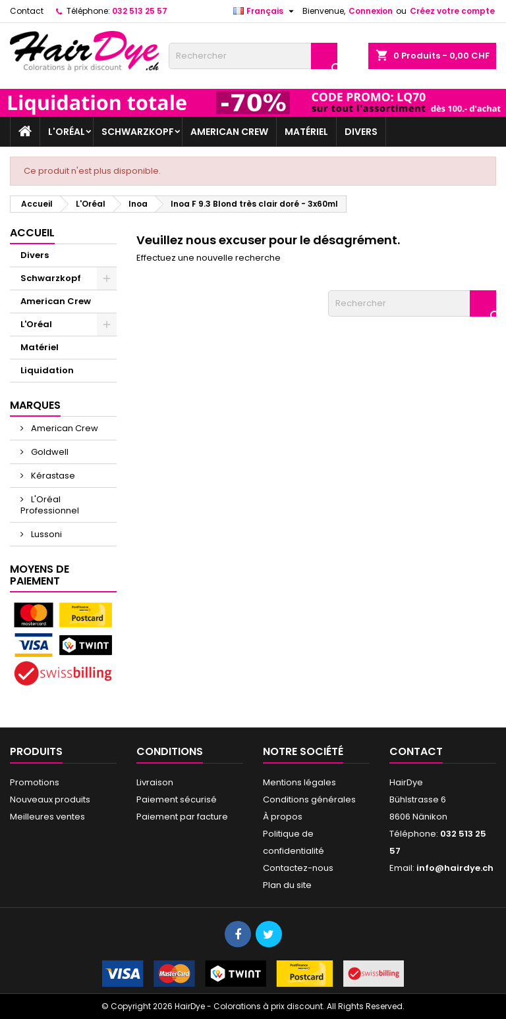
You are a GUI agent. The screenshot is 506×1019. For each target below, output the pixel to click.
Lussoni (45, 534)
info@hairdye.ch (454, 868)
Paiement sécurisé (176, 799)
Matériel (306, 131)
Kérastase (52, 475)
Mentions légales (299, 782)
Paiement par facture (182, 816)
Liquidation (47, 370)
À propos (282, 816)
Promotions (34, 782)
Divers (361, 131)
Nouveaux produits (50, 799)
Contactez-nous (298, 868)
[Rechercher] (253, 56)
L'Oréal (66, 131)
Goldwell (49, 452)
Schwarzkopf (137, 131)
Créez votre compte (452, 10)
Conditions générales (309, 799)
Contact (26, 10)
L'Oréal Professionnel (49, 505)
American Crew (229, 131)
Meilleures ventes (47, 816)
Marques (35, 405)
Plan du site (287, 885)
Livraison (154, 782)
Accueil (32, 232)
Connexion (371, 10)
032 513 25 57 (139, 10)
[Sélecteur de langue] (265, 11)
